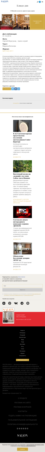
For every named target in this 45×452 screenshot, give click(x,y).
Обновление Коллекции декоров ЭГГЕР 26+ (21, 258)
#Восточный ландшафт (22, 201)
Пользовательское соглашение (22, 420)
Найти (37, 2)
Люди (22, 342)
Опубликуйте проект (22, 360)
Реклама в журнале (22, 407)
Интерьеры (22, 332)
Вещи (22, 339)
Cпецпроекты (22, 355)
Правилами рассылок (28, 295)
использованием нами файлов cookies (35, 444)
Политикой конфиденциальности (16, 295)
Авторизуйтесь (16, 103)
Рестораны (22, 351)
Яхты (22, 346)
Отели (22, 348)
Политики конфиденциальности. (28, 445)
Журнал (22, 353)
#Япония (16, 203)
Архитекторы (22, 337)
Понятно (22, 449)
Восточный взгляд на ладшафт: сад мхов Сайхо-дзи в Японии (22, 176)
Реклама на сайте (22, 403)
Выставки (22, 344)
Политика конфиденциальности (22, 424)
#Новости (17, 157)
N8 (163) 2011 (8, 51)
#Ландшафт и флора (21, 199)
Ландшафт (22, 335)
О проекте (22, 398)
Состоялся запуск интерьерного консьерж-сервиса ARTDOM (21, 223)
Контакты (22, 411)
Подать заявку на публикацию (22, 416)
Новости (22, 330)
